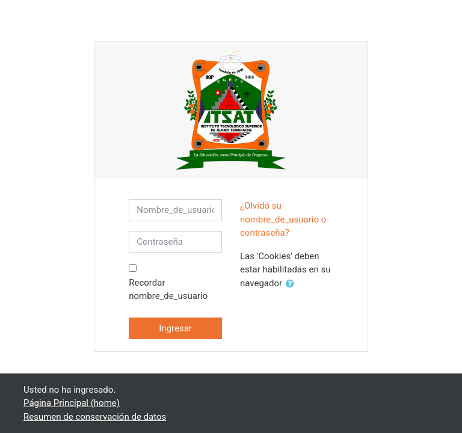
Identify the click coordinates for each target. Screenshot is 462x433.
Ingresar (175, 328)
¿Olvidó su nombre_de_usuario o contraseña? (283, 219)
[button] (292, 284)
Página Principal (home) (71, 403)
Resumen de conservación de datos (94, 416)
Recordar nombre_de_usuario (168, 289)
